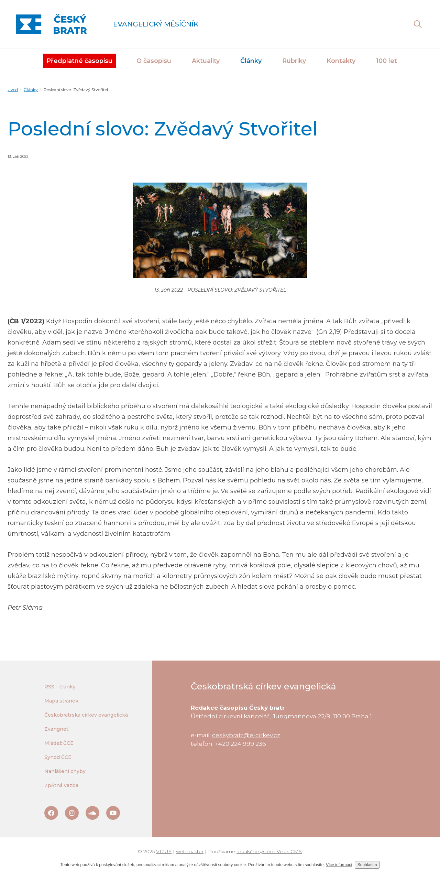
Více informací (339, 864)
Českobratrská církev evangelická (86, 715)
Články (31, 89)
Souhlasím (367, 864)
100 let (386, 61)
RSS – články (60, 687)
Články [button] (251, 61)
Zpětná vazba (61, 785)
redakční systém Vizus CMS (269, 851)
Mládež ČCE (59, 743)
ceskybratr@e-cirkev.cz (246, 735)
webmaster (190, 851)
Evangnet (56, 729)
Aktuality (206, 61)
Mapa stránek (61, 701)
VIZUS (164, 851)
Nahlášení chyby (65, 771)
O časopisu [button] (153, 61)
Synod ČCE (58, 757)
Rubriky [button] (294, 61)
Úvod (13, 89)
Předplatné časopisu (79, 61)
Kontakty (341, 61)
